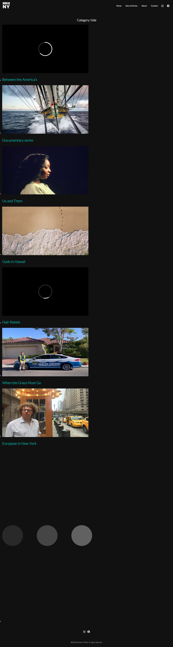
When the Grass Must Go (21, 383)
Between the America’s (19, 80)
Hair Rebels (11, 322)
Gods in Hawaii (13, 262)
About (144, 6)
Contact (154, 6)
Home (119, 6)
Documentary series (17, 140)
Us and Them (12, 201)
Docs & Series (131, 6)
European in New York (19, 444)
